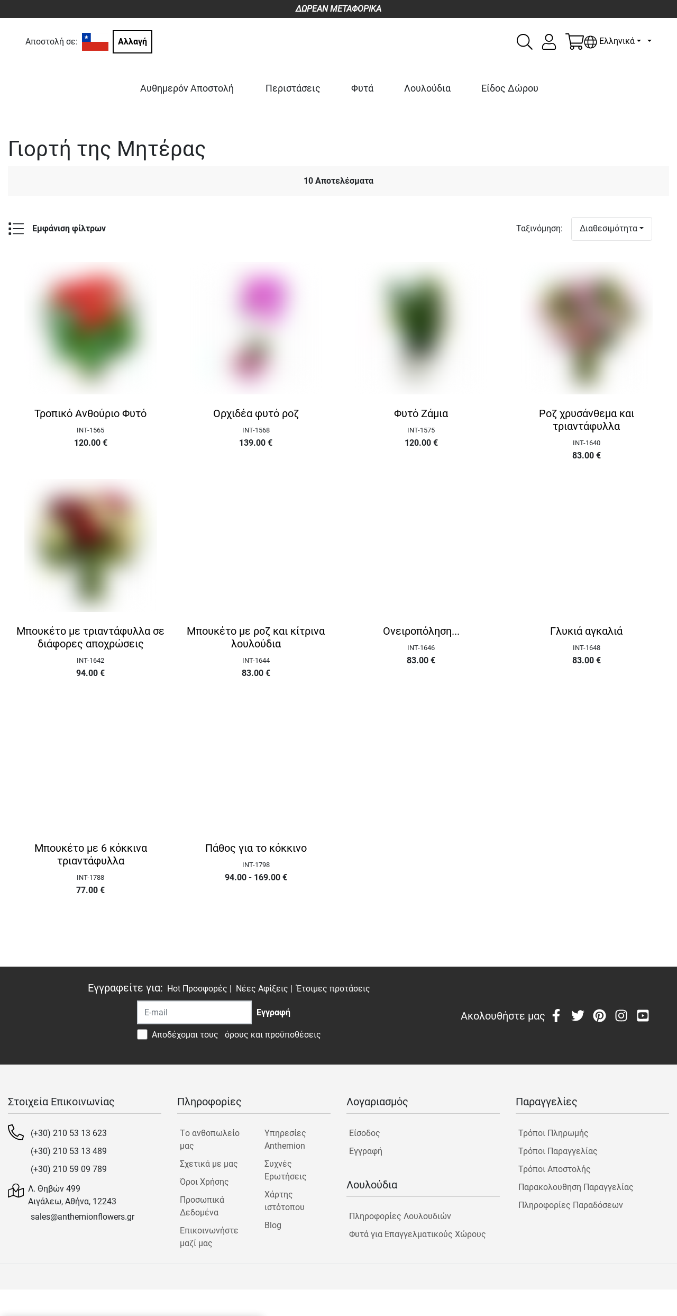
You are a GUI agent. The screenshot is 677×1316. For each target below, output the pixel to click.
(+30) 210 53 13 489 (69, 1151)
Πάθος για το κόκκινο (256, 848)
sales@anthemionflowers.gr (82, 1217)
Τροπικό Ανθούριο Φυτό (90, 413)
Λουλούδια (427, 88)
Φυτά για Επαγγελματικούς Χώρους (417, 1234)
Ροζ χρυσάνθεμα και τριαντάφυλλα (586, 419)
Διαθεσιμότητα (608, 228)
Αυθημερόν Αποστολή (187, 88)
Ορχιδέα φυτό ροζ (256, 413)
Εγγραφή (365, 1151)
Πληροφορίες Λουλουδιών (400, 1216)
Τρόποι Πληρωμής (553, 1133)
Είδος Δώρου (509, 88)
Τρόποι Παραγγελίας (558, 1151)
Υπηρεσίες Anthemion (285, 1139)
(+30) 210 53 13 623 (69, 1133)
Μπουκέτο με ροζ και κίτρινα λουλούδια (256, 637)
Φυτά (362, 88)
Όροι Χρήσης (204, 1182)
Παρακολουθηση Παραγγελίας (576, 1187)
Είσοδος (364, 1133)
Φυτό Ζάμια (421, 413)
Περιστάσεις (293, 88)
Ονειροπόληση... (421, 631)
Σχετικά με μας (209, 1164)
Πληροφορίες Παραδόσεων (570, 1205)
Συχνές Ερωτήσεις (285, 1170)
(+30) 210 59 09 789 (69, 1169)
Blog (272, 1225)
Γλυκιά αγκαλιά (586, 631)
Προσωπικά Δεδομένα (202, 1206)
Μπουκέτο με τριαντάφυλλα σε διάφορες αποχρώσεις (90, 637)
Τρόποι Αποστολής (554, 1169)
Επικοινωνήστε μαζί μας (209, 1236)
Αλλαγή (132, 42)
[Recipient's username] (194, 1012)
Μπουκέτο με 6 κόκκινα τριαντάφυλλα (90, 854)
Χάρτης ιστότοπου (284, 1200)
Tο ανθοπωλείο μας (210, 1139)
